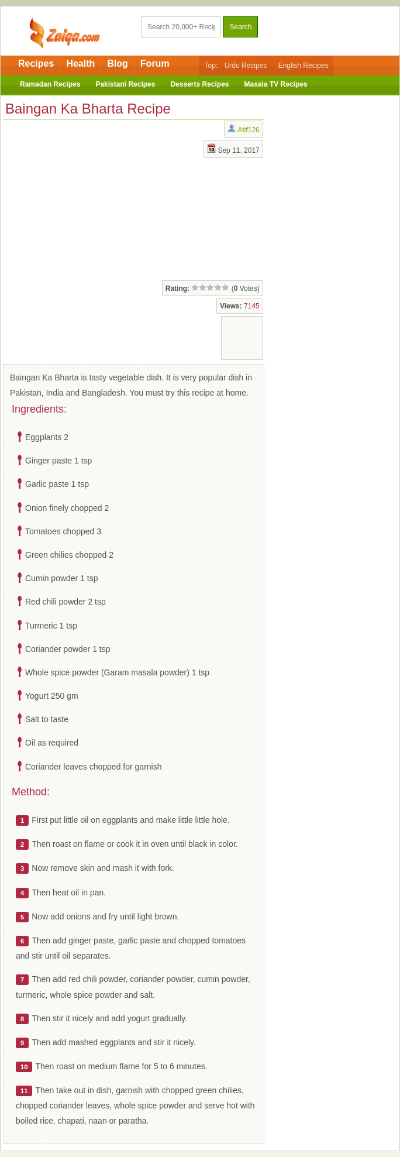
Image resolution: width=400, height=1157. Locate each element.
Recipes (36, 63)
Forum (155, 63)
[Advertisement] (97, 198)
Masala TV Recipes (276, 84)
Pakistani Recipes (125, 84)
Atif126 (248, 130)
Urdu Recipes (246, 65)
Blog (117, 63)
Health (80, 63)
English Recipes (303, 65)
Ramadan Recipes (50, 84)
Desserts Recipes (199, 84)
